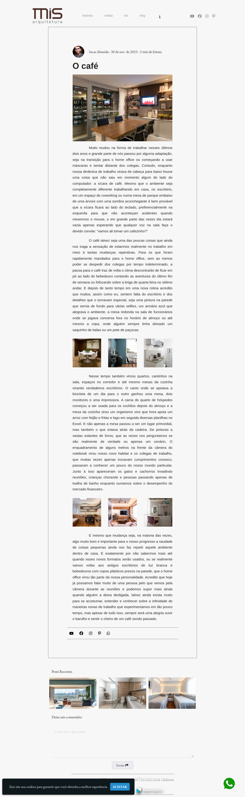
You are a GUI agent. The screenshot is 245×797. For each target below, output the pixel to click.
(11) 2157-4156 (150, 779)
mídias (108, 15)
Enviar (122, 765)
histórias (87, 15)
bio (126, 15)
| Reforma (167, 779)
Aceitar (120, 787)
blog (142, 15)
